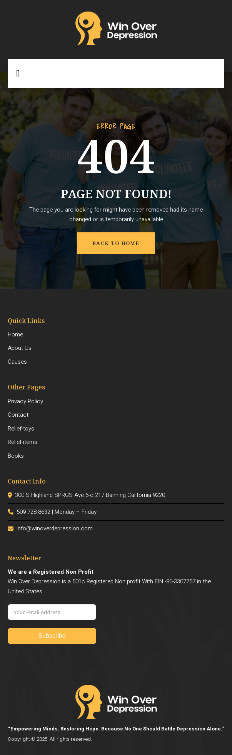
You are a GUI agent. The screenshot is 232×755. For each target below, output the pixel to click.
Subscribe (51, 635)
